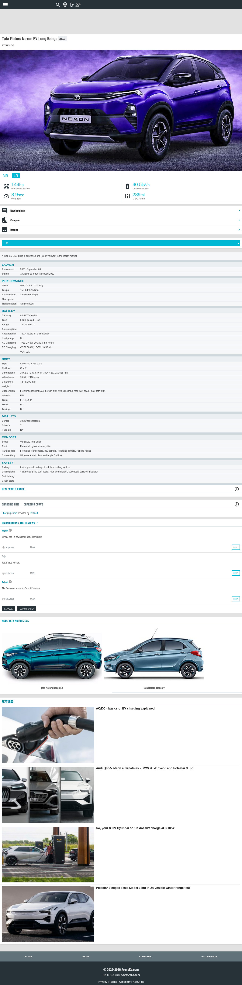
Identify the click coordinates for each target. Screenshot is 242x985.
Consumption (9, 329)
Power (5, 285)
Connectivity (9, 455)
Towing (6, 409)
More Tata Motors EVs (15, 620)
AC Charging (9, 342)
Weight (5, 386)
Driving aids (8, 471)
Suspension (8, 391)
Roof (4, 446)
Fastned (34, 513)
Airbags (6, 467)
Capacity (6, 315)
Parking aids (8, 451)
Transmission (9, 303)
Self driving (8, 476)
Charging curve (9, 513)
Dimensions (8, 372)
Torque (5, 290)
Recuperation (9, 333)
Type (4, 363)
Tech (4, 320)
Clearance (7, 382)
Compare (125, 220)
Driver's (6, 425)
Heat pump (8, 338)
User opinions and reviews (20, 523)
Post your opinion (26, 608)
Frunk (5, 404)
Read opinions (125, 210)
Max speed (7, 299)
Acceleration (9, 294)
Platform (6, 368)
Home (28, 956)
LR (16, 175)
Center (5, 421)
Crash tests (8, 481)
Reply (235, 547)
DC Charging (9, 347)
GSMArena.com (130, 974)
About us (138, 981)
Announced (8, 269)
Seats (5, 441)
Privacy (102, 981)
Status (5, 273)
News (85, 956)
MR (5, 175)
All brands (209, 956)
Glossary (125, 981)
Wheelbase (8, 377)
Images (125, 229)
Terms (113, 981)
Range (5, 324)
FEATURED (7, 701)
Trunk (5, 400)
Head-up (6, 430)
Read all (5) (8, 608)
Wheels (6, 395)
